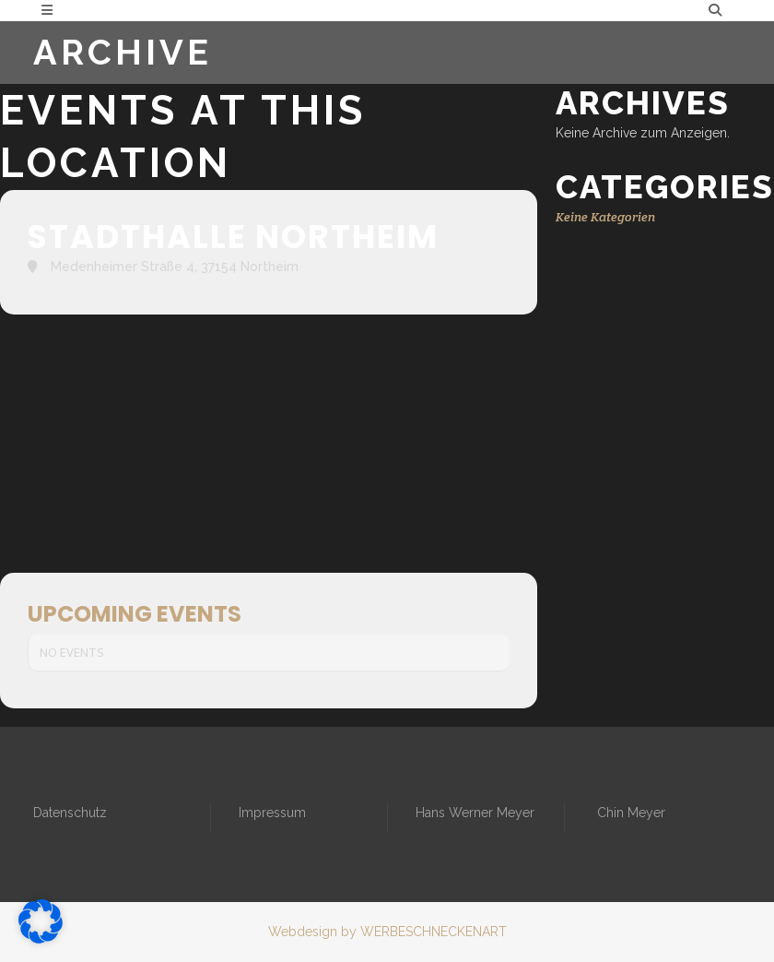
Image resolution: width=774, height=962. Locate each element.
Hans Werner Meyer (475, 812)
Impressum (272, 812)
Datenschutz (70, 812)
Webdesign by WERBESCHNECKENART (387, 931)
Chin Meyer (631, 812)
